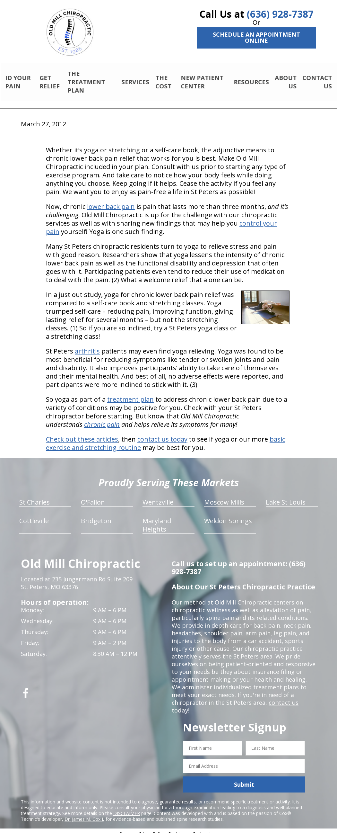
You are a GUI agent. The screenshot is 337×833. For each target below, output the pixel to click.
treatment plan (130, 394)
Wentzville (158, 496)
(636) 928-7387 (280, 14)
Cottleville (34, 515)
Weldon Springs (228, 515)
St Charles (34, 496)
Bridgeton (96, 515)
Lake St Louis (286, 496)
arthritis (87, 345)
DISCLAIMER (126, 808)
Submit (244, 779)
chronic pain (102, 419)
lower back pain (111, 201)
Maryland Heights (157, 519)
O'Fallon (93, 496)
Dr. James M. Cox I (84, 814)
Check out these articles (82, 433)
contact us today (162, 433)
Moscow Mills (224, 496)
